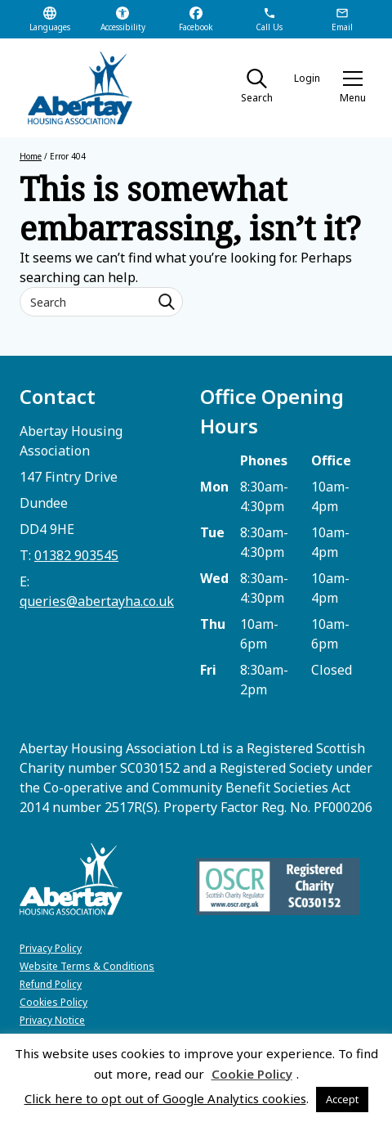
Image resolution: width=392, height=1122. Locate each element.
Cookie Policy (252, 1074)
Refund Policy (51, 984)
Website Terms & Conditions (87, 966)
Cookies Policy (53, 1002)
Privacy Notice (52, 1020)
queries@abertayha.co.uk (97, 601)
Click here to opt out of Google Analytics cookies (165, 1098)
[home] (73, 88)
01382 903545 (76, 555)
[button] (352, 88)
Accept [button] (342, 1099)
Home (31, 156)
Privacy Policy (51, 948)
